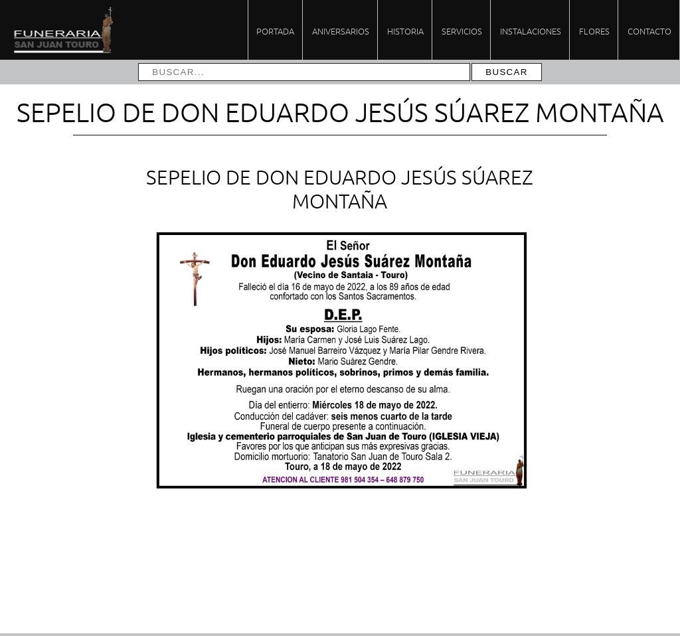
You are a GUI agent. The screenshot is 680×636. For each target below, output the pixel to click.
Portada (275, 31)
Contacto (649, 31)
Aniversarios (340, 31)
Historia (405, 31)
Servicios (462, 31)
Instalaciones (530, 31)
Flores (594, 31)
